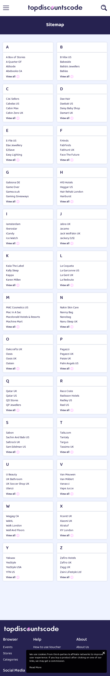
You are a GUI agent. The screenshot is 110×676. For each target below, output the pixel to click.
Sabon (10, 433)
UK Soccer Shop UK (17, 484)
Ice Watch (12, 238)
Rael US (64, 405)
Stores (7, 654)
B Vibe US (65, 57)
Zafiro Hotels (68, 558)
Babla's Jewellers (70, 67)
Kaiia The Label (15, 266)
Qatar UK (11, 391)
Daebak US (66, 104)
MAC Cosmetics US (17, 308)
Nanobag (65, 317)
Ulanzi (9, 488)
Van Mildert (67, 479)
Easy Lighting (14, 155)
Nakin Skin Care (69, 308)
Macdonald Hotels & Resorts (23, 317)
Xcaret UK (66, 516)
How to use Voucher (47, 647)
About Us (82, 647)
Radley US (66, 400)
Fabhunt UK (67, 150)
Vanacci (65, 484)
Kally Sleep (12, 271)
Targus (64, 442)
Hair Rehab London (71, 192)
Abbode (11, 67)
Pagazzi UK (67, 354)
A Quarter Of (14, 62)
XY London (66, 530)
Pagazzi (65, 349)
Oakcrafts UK (14, 349)
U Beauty (11, 475)
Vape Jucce (67, 488)
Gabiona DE (13, 183)
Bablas (64, 71)
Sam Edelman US (16, 447)
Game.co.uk (13, 192)
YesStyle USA (13, 567)
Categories (10, 660)
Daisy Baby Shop (70, 108)
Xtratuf (64, 526)
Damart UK (66, 113)
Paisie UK (65, 359)
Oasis (9, 354)
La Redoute (67, 280)
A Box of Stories (15, 57)
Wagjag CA (12, 516)
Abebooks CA (14, 71)
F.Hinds (64, 141)
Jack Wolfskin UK (70, 234)
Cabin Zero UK (14, 113)
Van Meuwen (68, 475)
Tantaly (64, 437)
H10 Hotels (66, 183)
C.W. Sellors (12, 99)
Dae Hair (65, 99)
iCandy (10, 234)
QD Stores (12, 400)
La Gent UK (66, 275)
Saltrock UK (13, 442)
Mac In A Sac (13, 312)
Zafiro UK (66, 563)
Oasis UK (11, 359)
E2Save (10, 150)
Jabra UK (65, 224)
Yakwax (10, 558)
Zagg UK (65, 567)
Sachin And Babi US (17, 437)
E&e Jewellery (14, 145)
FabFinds (65, 145)
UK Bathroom (14, 479)
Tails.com (65, 433)
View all (11, 76)
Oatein (10, 363)
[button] (6, 8)
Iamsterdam (13, 224)
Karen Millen (13, 280)
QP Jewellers (13, 405)
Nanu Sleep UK (69, 322)
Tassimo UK (67, 447)
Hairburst (65, 196)
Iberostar (11, 229)
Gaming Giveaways (17, 196)
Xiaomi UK (66, 521)
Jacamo (64, 229)
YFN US (10, 572)
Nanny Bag (66, 312)
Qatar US (11, 396)
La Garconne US (69, 271)
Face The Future (69, 155)
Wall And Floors (15, 530)
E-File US (11, 141)
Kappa (10, 275)
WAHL (9, 521)
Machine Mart (14, 322)
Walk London (14, 526)
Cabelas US (12, 104)
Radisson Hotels (69, 396)
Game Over (12, 187)
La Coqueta (67, 266)
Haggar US (66, 187)
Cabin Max (12, 108)
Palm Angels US (69, 363)
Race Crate (66, 391)
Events (7, 647)
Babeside (65, 62)
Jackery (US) (67, 238)
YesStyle (11, 563)
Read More (35, 668)
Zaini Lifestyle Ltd (70, 572)
